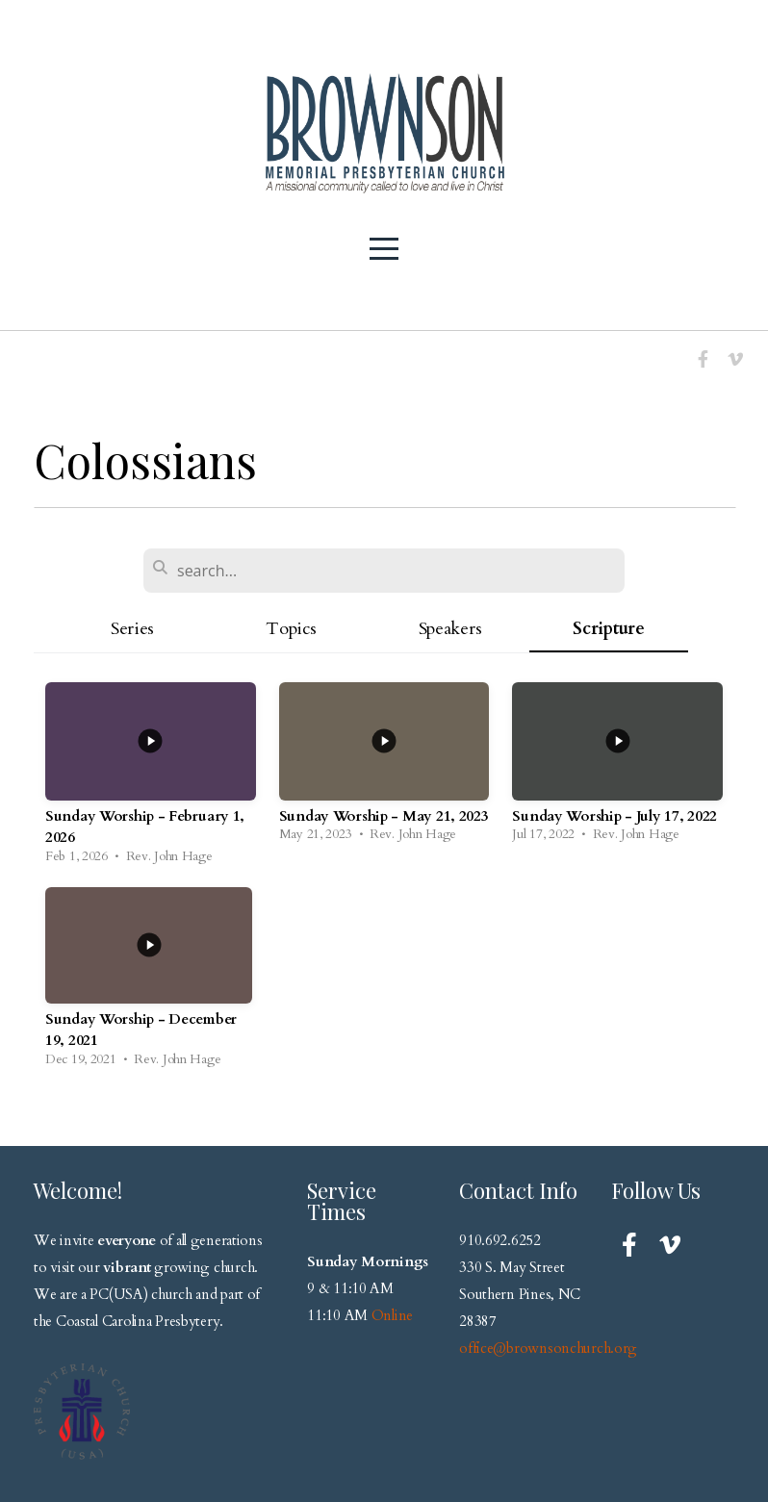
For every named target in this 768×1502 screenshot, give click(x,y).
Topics (291, 629)
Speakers (450, 629)
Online (392, 1315)
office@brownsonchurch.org (548, 1348)
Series (132, 629)
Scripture (608, 629)
